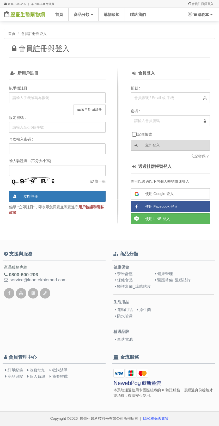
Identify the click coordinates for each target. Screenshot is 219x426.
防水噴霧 (124, 316)
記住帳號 (142, 134)
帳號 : (135, 88)
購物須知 (111, 14)
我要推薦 (59, 376)
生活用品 (121, 302)
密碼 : (135, 111)
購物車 (202, 15)
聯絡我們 (138, 14)
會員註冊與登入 (201, 4)
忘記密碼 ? (200, 156)
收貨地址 (36, 370)
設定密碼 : (17, 117)
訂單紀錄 (14, 370)
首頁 (59, 14)
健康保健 (121, 267)
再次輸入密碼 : (21, 139)
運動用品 (124, 309)
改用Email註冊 (89, 110)
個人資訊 (36, 376)
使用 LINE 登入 (150, 219)
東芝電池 (124, 339)
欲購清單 (59, 370)
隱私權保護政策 (156, 418)
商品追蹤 (14, 376)
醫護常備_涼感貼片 (133, 286)
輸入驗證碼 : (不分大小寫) (30, 161)
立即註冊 (23, 196)
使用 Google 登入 (152, 193)
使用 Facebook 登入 (154, 206)
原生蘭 (144, 309)
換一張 (98, 181)
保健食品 (124, 280)
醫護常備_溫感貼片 (173, 280)
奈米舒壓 (124, 273)
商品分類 (83, 14)
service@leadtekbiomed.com (35, 279)
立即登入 (145, 145)
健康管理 (164, 273)
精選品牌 (121, 332)
